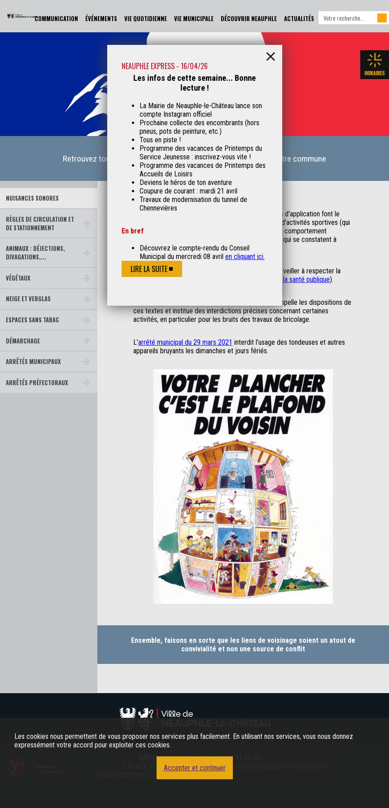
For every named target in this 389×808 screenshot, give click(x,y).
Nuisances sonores (32, 198)
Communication (56, 18)
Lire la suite (149, 268)
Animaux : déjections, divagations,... (35, 252)
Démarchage (23, 341)
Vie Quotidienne (145, 18)
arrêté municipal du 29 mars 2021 (185, 342)
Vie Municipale (194, 18)
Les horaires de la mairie (374, 64)
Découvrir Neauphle (249, 18)
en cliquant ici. (245, 256)
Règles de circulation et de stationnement (40, 223)
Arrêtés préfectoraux (37, 382)
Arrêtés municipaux (33, 361)
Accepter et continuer (195, 768)
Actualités (299, 18)
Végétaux (18, 278)
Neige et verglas (28, 298)
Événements (101, 18)
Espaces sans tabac (32, 320)
